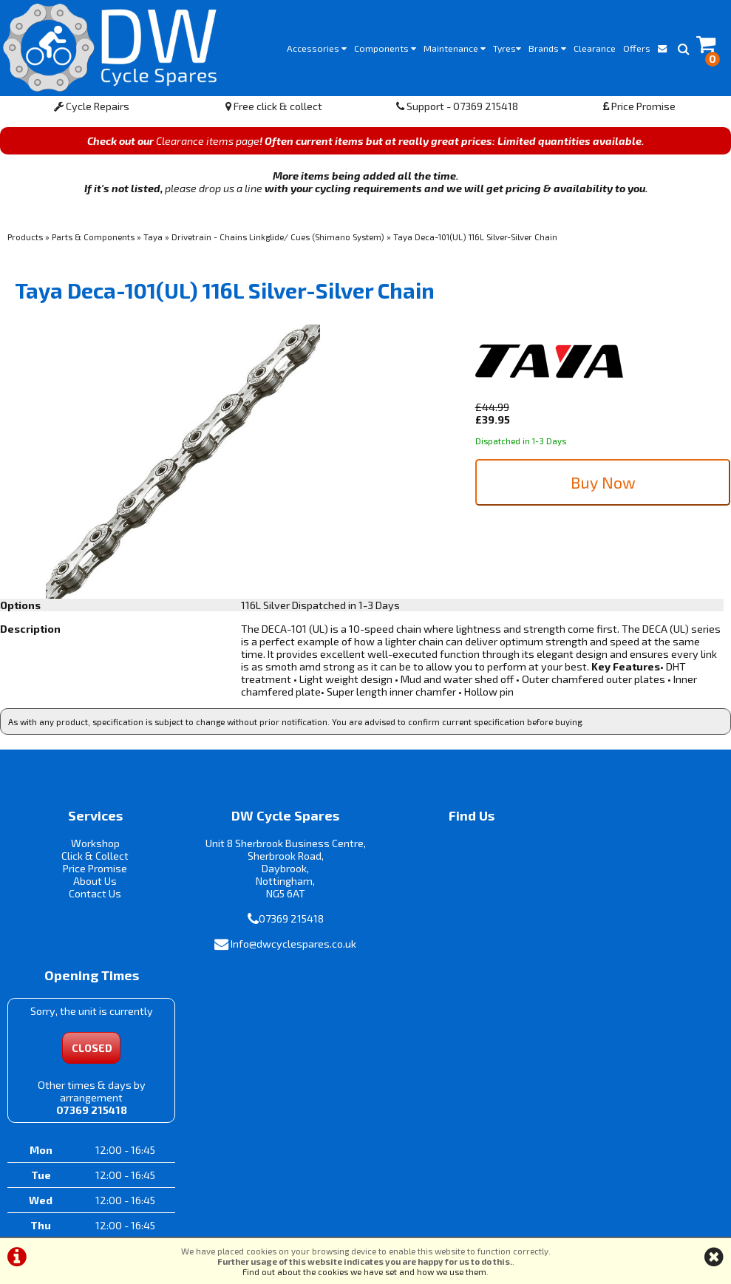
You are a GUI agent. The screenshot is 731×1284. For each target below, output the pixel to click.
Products (25, 240)
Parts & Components (93, 240)
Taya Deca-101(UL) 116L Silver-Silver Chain (475, 240)
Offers (636, 48)
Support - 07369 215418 (457, 109)
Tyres (507, 48)
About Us (91, 884)
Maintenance (455, 48)
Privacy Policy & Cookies (415, 1221)
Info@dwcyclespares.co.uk (282, 948)
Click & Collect (91, 859)
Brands (547, 48)
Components (385, 48)
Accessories (317, 48)
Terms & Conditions (304, 1221)
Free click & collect (273, 109)
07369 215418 (279, 922)
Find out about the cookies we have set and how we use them (364, 1271)
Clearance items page (207, 144)
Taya (153, 240)
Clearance (595, 48)
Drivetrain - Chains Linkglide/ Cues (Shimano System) (277, 240)
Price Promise (639, 109)
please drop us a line (213, 192)
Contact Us (91, 897)
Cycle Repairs (91, 109)
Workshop (91, 846)
